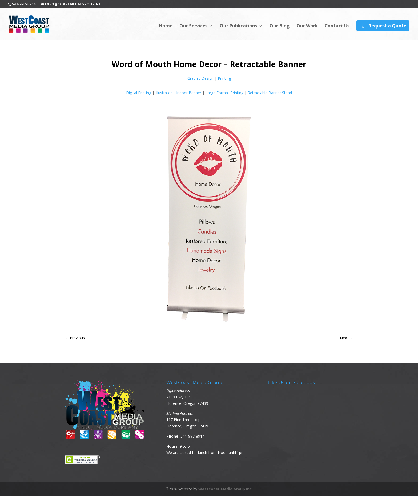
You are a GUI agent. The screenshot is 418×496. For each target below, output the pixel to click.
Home (165, 26)
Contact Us (337, 26)
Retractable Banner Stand (270, 92)
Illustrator (163, 92)
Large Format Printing (224, 92)
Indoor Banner (188, 92)
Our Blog (280, 26)
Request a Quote (382, 26)
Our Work (307, 26)
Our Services (193, 26)
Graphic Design (200, 78)
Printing (224, 78)
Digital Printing (138, 92)
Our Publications (238, 26)
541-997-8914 (192, 436)
